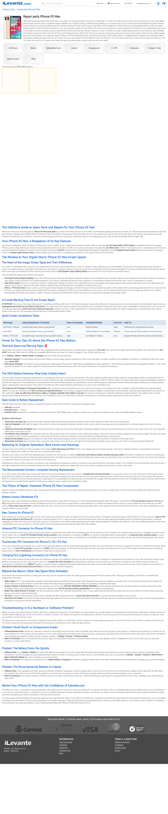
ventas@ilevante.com (144, 3)
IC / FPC (114, 48)
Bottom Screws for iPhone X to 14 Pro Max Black (125, 93)
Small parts (134, 48)
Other (33, 59)
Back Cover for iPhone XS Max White (152, 92)
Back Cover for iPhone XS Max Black (42, 134)
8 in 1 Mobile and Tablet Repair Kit (125, 257)
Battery (33, 48)
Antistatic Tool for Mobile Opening (43, 236)
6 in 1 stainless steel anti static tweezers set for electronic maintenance (97, 236)
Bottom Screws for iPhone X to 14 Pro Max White (98, 93)
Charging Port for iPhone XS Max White (152, 134)
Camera (74, 48)
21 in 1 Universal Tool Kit (125, 195)
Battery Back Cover (53, 48)
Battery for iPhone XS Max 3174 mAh (42, 92)
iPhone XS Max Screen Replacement (97, 175)
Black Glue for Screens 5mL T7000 (43, 216)
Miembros (158, 3)
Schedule (128, 3)
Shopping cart (164, 3)
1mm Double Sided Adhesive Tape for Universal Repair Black (98, 195)
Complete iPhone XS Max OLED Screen (70, 92)
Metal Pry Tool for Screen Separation (152, 216)
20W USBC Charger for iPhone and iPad (152, 153)
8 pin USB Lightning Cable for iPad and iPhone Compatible (70, 113)
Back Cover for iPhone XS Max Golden (15, 134)
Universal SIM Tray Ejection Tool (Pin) (70, 298)
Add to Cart (15, 103)
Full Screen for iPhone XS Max (15, 92)
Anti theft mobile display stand (97, 277)
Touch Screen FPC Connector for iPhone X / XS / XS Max (125, 175)
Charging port (94, 48)
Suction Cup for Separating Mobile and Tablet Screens (15, 258)
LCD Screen (13, 48)
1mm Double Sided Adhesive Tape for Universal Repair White (70, 195)
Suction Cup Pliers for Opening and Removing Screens (70, 236)
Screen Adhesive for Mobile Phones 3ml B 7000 (15, 216)
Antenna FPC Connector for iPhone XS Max (98, 134)
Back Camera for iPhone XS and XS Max (125, 134)
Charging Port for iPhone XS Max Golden (15, 153)
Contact (100, 3)
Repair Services (13, 59)
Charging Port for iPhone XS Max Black (43, 153)
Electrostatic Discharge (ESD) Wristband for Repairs (152, 236)
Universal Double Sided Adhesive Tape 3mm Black (42, 277)
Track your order (114, 3)
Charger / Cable (155, 48)
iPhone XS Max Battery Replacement (70, 153)
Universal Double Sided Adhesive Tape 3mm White (15, 299)
